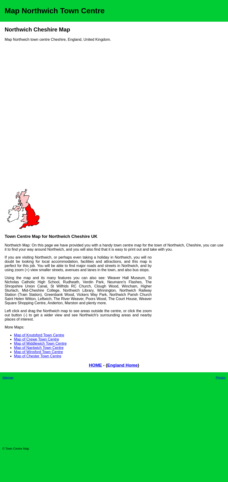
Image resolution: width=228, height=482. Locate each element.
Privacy (221, 377)
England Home (122, 365)
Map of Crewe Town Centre (36, 339)
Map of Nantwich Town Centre (39, 348)
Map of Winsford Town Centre (38, 352)
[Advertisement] (23, 117)
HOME (95, 365)
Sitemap (7, 377)
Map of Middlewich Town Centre (40, 343)
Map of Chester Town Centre (37, 356)
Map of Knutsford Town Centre (39, 335)
